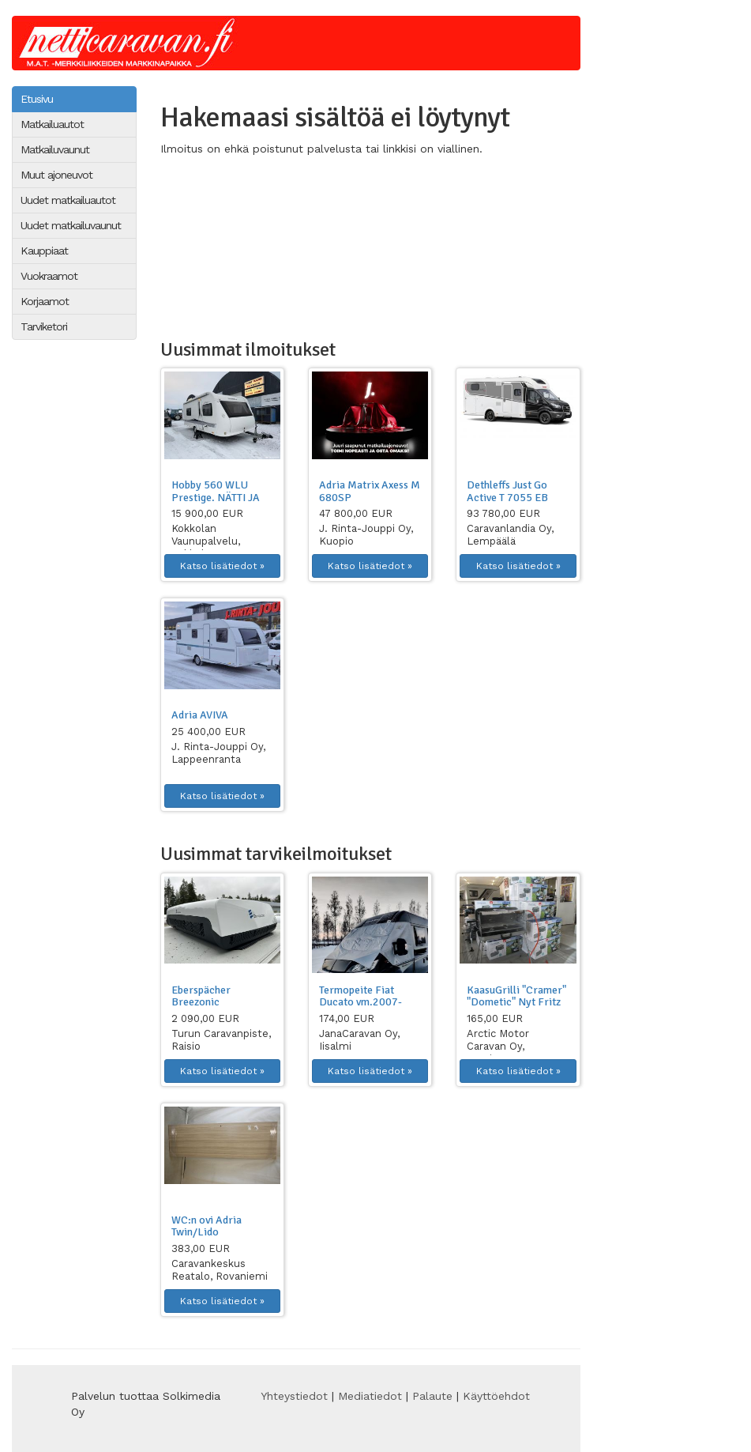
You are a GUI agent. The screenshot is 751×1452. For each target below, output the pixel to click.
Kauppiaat (44, 250)
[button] (222, 415)
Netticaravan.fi (131, 43)
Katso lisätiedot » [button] (222, 565)
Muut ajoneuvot (56, 174)
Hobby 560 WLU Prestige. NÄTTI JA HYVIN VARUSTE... (215, 497)
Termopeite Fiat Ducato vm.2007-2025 (360, 1002)
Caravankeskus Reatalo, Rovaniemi (219, 1270)
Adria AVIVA (199, 715)
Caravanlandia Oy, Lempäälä (510, 534)
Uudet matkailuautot (68, 200)
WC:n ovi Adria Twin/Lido (206, 1226)
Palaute (432, 1396)
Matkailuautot (52, 124)
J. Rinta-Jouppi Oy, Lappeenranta (218, 753)
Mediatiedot (370, 1396)
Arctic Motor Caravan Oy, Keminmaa (498, 1046)
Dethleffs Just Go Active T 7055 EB (507, 490)
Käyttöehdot (496, 1396)
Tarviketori (44, 326)
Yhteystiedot (294, 1396)
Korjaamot (45, 301)
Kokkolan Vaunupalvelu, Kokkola (205, 541)
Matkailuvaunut (55, 149)
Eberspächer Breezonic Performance (203, 1002)
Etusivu (37, 98)
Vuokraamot (49, 276)
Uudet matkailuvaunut (71, 225)
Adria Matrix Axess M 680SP (369, 490)
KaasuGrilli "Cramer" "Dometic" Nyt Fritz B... (516, 1002)
